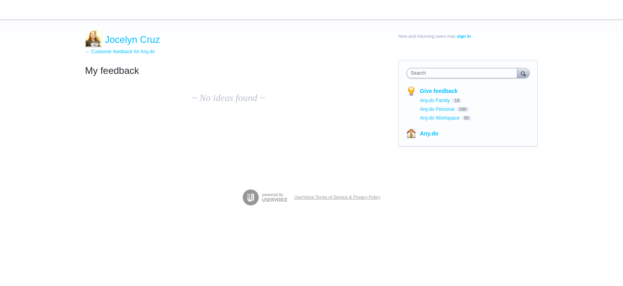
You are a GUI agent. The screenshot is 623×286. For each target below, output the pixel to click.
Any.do (429, 133)
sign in (464, 36)
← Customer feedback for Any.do (120, 51)
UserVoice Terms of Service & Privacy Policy (337, 197)
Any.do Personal (438, 109)
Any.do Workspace (440, 118)
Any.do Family (435, 100)
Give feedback (439, 91)
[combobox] (463, 73)
